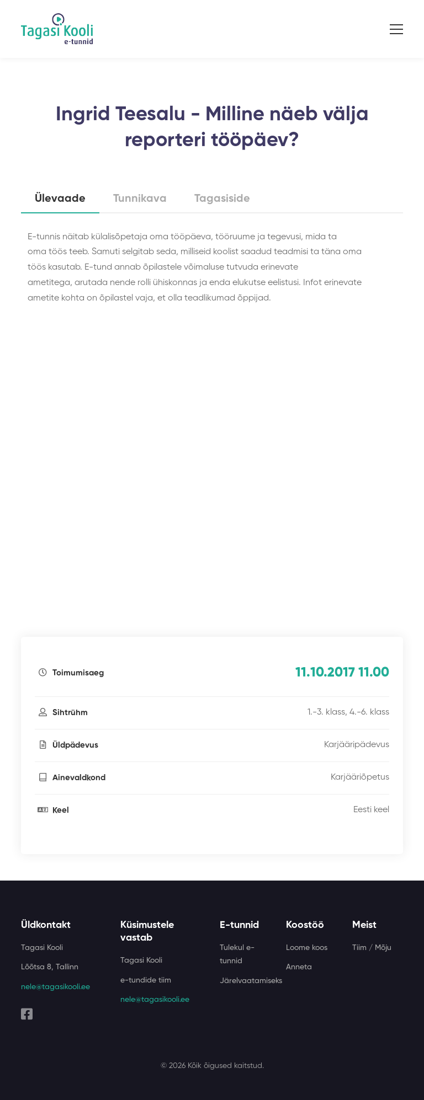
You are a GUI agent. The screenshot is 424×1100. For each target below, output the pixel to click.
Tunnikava (140, 199)
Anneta (299, 967)
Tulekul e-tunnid (237, 954)
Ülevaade (60, 199)
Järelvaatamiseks (251, 981)
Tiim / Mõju (371, 948)
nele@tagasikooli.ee (55, 987)
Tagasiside (222, 199)
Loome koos (306, 948)
